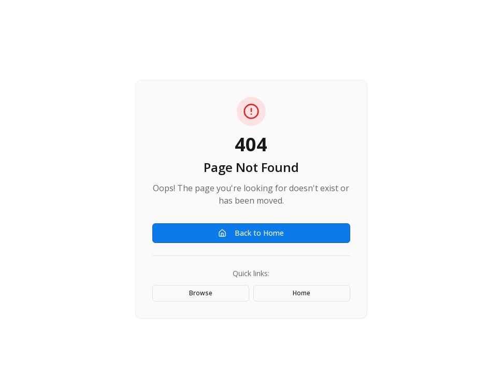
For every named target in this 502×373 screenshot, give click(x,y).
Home (301, 293)
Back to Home (251, 233)
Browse (200, 293)
